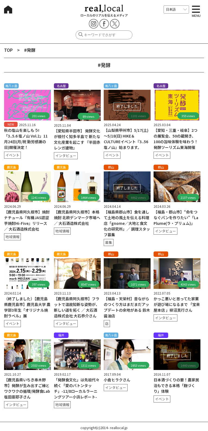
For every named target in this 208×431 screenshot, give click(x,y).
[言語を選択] (176, 9)
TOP (8, 50)
